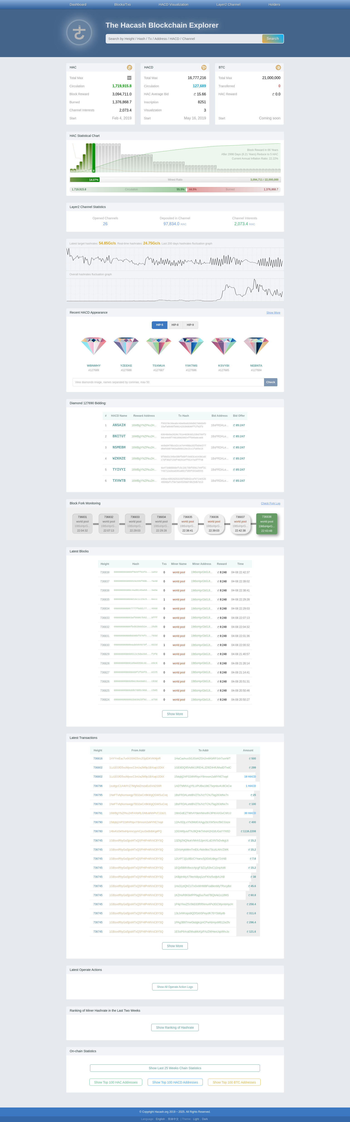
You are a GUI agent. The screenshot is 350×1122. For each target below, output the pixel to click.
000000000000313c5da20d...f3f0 (135, 654)
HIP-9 (190, 324)
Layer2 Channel (228, 4)
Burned (75, 102)
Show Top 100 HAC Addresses (115, 1082)
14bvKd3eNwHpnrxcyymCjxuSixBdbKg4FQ (135, 831)
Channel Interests (82, 110)
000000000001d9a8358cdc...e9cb (135, 663)
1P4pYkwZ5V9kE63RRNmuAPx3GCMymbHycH (203, 904)
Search (273, 39)
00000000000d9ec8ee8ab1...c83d (135, 681)
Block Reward (79, 94)
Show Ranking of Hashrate (175, 1027)
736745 (98, 840)
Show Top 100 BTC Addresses (234, 1082)
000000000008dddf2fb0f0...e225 (135, 672)
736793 (98, 804)
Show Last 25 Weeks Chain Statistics (175, 1068)
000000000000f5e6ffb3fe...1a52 (135, 572)
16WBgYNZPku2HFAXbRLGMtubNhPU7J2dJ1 (137, 813)
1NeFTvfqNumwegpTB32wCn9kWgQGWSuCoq (138, 795)
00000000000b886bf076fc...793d (135, 636)
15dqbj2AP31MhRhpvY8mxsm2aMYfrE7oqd (201, 776)
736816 (98, 758)
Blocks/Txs (122, 4)
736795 (98, 795)
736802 (98, 767)
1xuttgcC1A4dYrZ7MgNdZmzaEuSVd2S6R (135, 786)
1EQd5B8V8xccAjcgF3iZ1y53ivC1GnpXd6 (200, 867)
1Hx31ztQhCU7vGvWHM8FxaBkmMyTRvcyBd (202, 886)
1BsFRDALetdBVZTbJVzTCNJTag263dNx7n (201, 795)
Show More (273, 312)
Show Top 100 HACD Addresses (175, 1082)
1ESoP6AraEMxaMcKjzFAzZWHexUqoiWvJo (201, 931)
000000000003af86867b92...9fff (135, 617)
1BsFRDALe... (219, 425)
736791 (98, 813)
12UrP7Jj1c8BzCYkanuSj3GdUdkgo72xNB (200, 858)
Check (270, 382)
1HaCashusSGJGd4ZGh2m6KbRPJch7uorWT (202, 758)
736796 (98, 786)
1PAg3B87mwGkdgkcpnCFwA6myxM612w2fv (202, 922)
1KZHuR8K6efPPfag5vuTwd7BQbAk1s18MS (201, 895)
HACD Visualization (173, 4)
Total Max (76, 78)
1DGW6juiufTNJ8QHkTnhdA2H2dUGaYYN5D (202, 831)
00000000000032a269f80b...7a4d (135, 581)
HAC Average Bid (156, 94)
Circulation (77, 86)
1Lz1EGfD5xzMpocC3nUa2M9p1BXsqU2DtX (136, 767)
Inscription (151, 102)
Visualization (153, 110)
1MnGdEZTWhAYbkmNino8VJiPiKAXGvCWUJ (202, 813)
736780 (98, 831)
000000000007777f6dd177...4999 (135, 608)
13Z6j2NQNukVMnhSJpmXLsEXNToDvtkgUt (201, 840)
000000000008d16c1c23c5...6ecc (135, 599)
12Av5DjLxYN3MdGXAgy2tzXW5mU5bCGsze (202, 822)
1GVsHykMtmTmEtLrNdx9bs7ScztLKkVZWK (201, 849)
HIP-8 (175, 324)
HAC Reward (227, 94)
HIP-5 (159, 324)
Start (73, 118)
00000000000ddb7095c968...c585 (135, 690)
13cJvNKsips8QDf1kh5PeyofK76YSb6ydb (199, 913)
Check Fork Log (270, 503)
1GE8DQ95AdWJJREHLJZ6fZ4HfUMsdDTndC (202, 767)
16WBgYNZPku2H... (144, 425)
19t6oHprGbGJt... (202, 572)
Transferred (226, 86)
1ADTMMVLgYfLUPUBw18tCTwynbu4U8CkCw (203, 786)
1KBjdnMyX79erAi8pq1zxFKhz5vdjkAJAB (199, 876)
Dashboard (78, 4)
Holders (274, 4)
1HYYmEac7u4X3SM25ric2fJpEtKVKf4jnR (135, 758)
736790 (98, 822)
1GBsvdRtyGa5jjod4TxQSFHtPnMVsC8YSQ (136, 840)
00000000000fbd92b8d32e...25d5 (135, 627)
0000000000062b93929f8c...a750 (135, 699)
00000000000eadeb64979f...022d (135, 645)
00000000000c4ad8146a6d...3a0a (135, 590)
